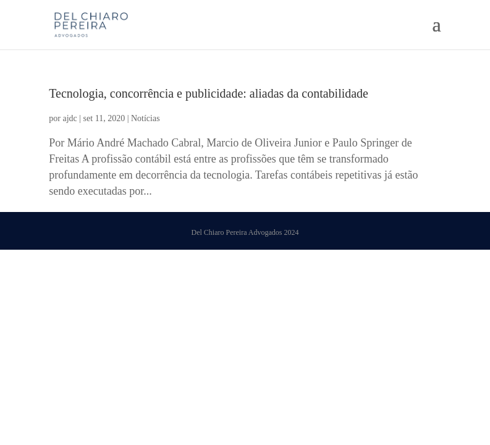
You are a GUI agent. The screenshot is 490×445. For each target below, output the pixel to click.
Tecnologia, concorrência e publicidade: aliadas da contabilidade (208, 93)
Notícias (145, 118)
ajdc (69, 118)
